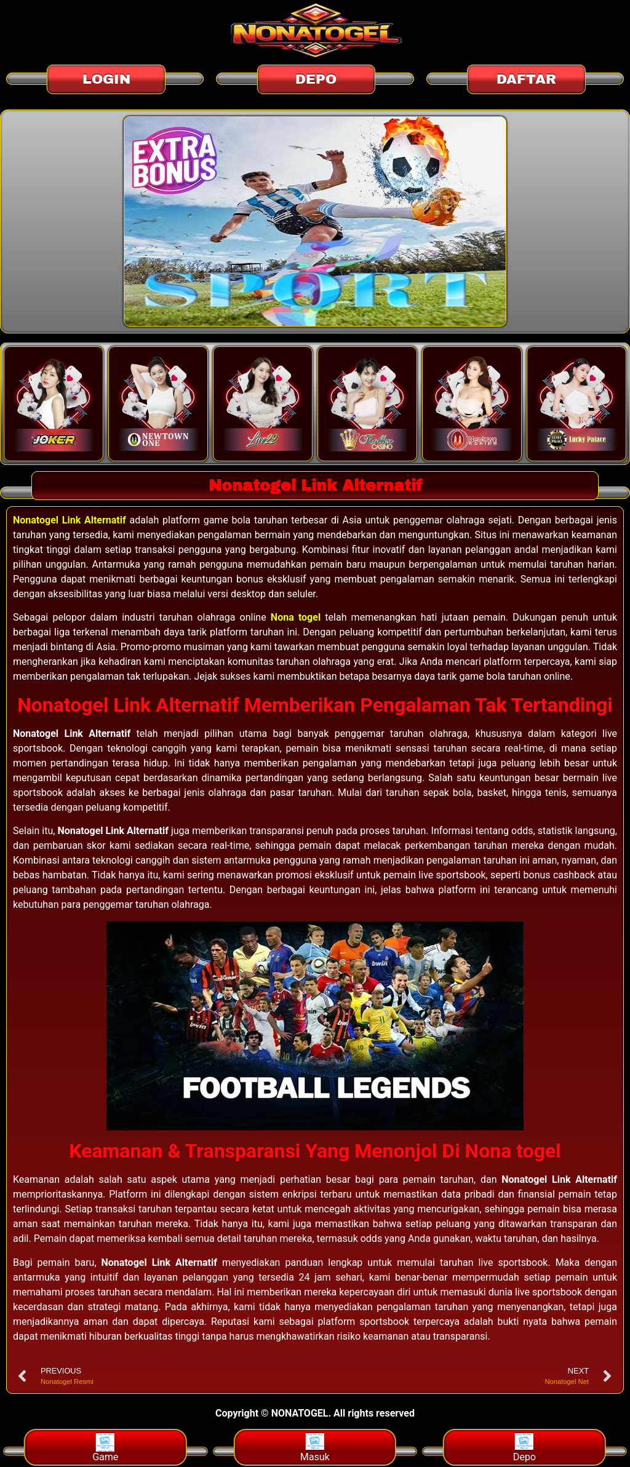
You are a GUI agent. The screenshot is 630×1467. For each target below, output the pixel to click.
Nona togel (296, 617)
